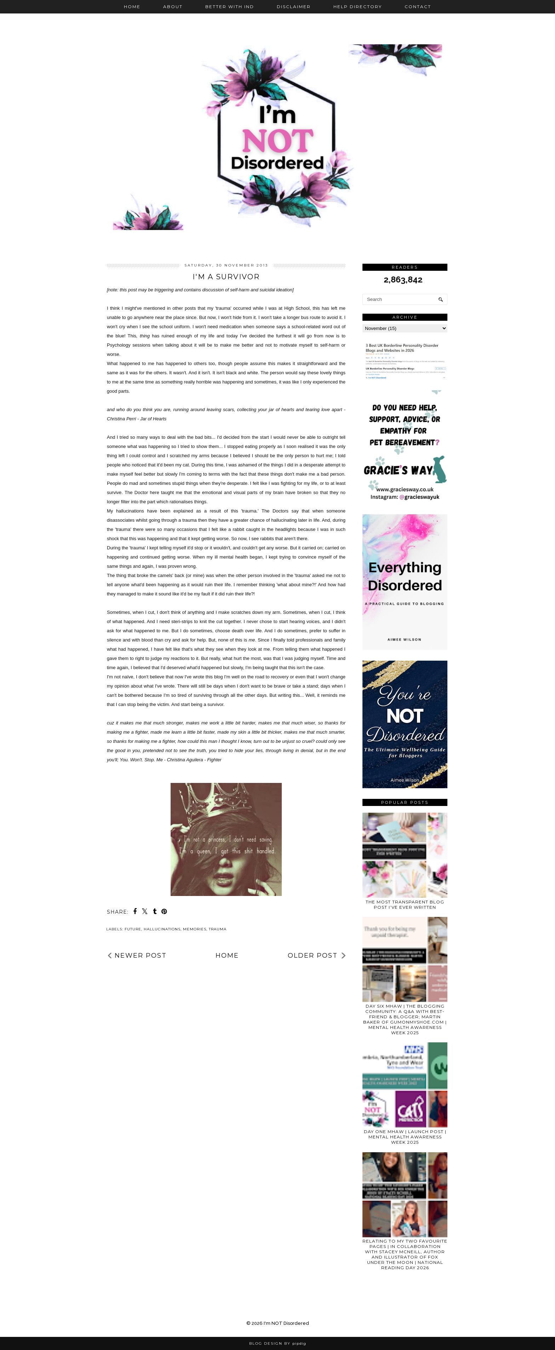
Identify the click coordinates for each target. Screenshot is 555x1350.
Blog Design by (277, 1343)
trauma (218, 929)
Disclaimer (294, 6)
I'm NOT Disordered (286, 1323)
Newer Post (141, 955)
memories (194, 929)
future (133, 929)
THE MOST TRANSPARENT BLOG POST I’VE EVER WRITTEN (405, 904)
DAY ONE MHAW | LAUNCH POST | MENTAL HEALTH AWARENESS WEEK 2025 (405, 1137)
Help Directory (357, 6)
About (173, 6)
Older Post (313, 955)
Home (132, 6)
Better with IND (229, 6)
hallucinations (162, 929)
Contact (418, 6)
